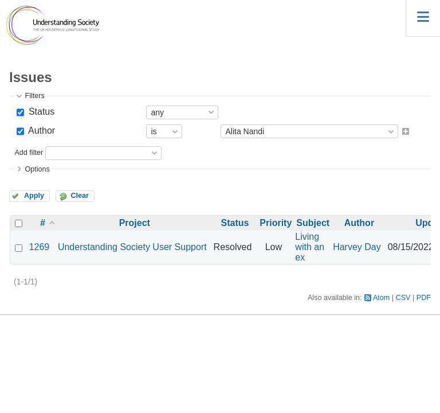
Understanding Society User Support (132, 247)
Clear (79, 196)
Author (40, 130)
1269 (39, 247)
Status (40, 111)
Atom (381, 298)
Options (37, 169)
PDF (424, 298)
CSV (403, 298)
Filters (34, 96)
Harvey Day (357, 247)
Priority (276, 223)
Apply (34, 196)
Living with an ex (309, 247)
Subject (312, 223)
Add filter (28, 153)
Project (134, 223)
